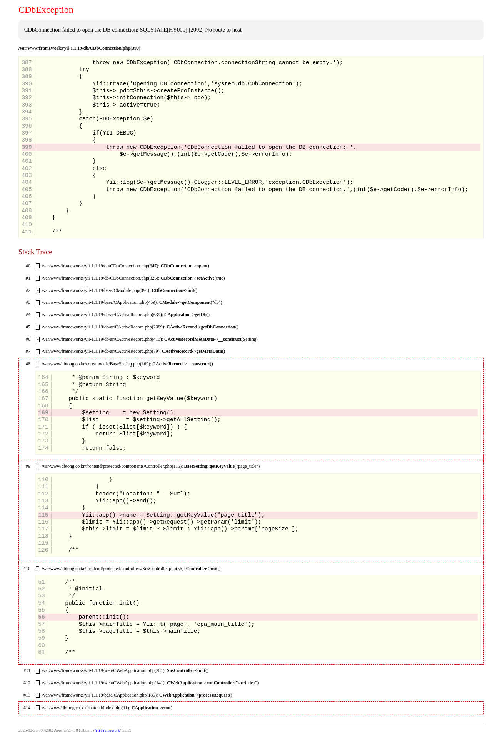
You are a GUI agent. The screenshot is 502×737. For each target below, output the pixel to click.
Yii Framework (107, 730)
